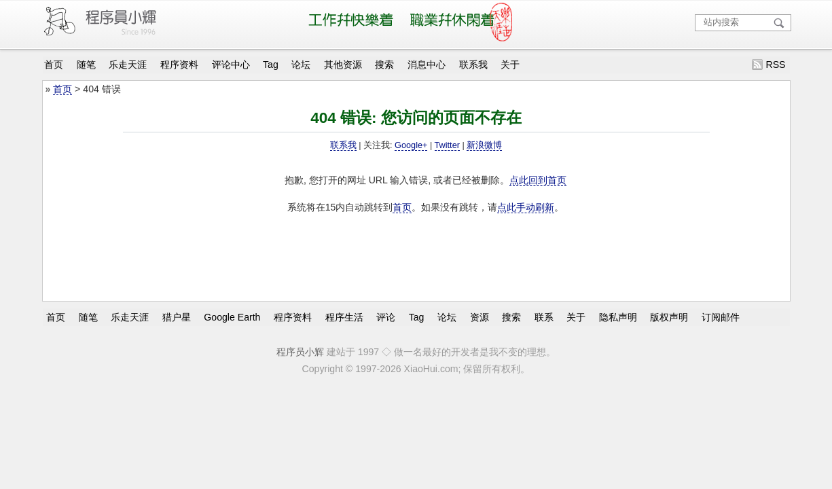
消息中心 (427, 64)
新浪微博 (484, 145)
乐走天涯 (128, 64)
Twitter (447, 145)
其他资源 (343, 64)
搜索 (384, 64)
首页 (53, 64)
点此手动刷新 (525, 207)
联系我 (473, 64)
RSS (775, 64)
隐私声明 (618, 316)
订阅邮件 (721, 316)
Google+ (411, 145)
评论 (385, 316)
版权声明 (669, 316)
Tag (270, 64)
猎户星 (176, 316)
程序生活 (344, 316)
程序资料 (179, 64)
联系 (544, 316)
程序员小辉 (300, 351)
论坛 (300, 64)
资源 (479, 316)
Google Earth (232, 316)
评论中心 (231, 64)
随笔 (86, 64)
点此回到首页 (537, 180)
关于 (510, 64)
